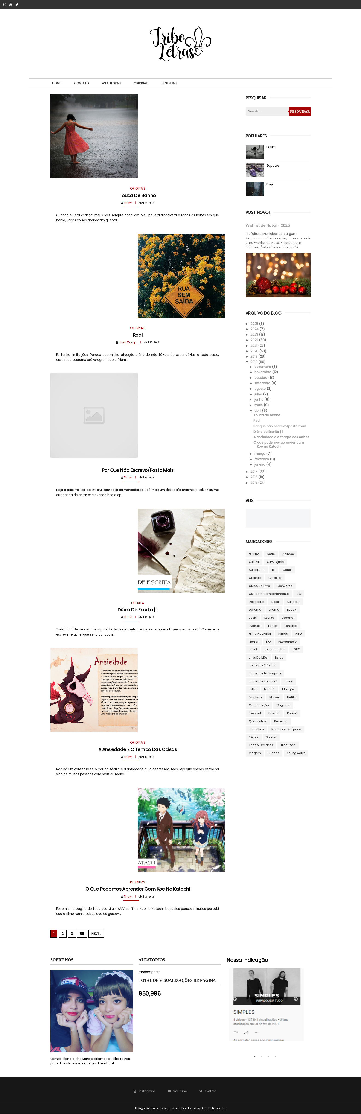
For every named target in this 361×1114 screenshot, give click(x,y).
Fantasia (291, 626)
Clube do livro (259, 586)
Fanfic (272, 626)
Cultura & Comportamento (269, 594)
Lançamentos (275, 649)
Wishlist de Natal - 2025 (268, 225)
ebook (291, 609)
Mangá (269, 689)
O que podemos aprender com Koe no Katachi (137, 889)
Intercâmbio (287, 641)
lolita (252, 689)
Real (138, 335)
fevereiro (262, 459)
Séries (253, 737)
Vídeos (273, 753)
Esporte (287, 617)
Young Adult (296, 753)
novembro (263, 372)
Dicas (275, 602)
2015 (254, 482)
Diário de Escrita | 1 (137, 610)
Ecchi (253, 617)
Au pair (254, 562)
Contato (81, 83)
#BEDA (254, 554)
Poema (273, 713)
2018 (254, 362)
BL (273, 570)
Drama (274, 609)
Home (56, 83)
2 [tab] (261, 1056)
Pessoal (255, 713)
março (260, 453)
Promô (292, 713)
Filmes (283, 633)
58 (82, 933)
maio (259, 405)
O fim (271, 147)
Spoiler (271, 737)
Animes (288, 554)
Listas (279, 657)
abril (258, 410)
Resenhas (169, 83)
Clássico (274, 578)
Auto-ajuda (275, 562)
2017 (254, 471)
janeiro (260, 464)
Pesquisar (300, 111)
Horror (254, 641)
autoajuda (257, 570)
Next (96, 933)
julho (258, 394)
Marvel (274, 697)
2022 (254, 340)
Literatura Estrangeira (265, 673)
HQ (268, 641)
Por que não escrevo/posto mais (137, 470)
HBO (298, 633)
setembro (262, 383)
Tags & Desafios (261, 745)
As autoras (111, 83)
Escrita (269, 617)
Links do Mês (258, 657)
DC (299, 594)
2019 (254, 356)
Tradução (288, 745)
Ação (271, 554)
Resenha (281, 721)
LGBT (296, 649)
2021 (254, 345)
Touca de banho (137, 195)
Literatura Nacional (263, 681)
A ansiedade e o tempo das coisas (137, 749)
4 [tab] (275, 1056)
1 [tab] (255, 1056)
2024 (254, 329)
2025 (254, 323)
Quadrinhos (258, 721)
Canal (287, 570)
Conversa (285, 586)
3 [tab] (268, 1056)
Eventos (255, 626)
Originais (141, 83)
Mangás (288, 689)
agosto (260, 388)
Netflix (291, 697)
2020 (254, 351)
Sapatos (272, 165)
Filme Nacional (260, 633)
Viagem (255, 753)
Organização (259, 705)
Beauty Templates (214, 1108)
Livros (289, 681)
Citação (255, 578)
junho (259, 399)
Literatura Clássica (263, 665)
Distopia (293, 602)
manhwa (255, 697)
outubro (261, 377)
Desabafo (256, 602)
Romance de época (286, 729)
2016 (254, 477)
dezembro (263, 367)
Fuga (270, 184)
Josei (253, 649)
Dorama (255, 609)
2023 (254, 334)
